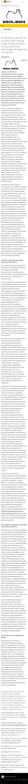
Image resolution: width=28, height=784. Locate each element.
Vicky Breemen (5, 57)
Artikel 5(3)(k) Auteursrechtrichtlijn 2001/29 (14, 725)
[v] (12, 215)
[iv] (25, 213)
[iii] (11, 181)
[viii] (11, 500)
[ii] (2, 723)
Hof (15, 202)
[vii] (3, 439)
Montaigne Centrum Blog (10, 6)
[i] (23, 98)
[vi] (13, 432)
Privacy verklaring (22, 779)
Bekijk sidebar (7, 29)
